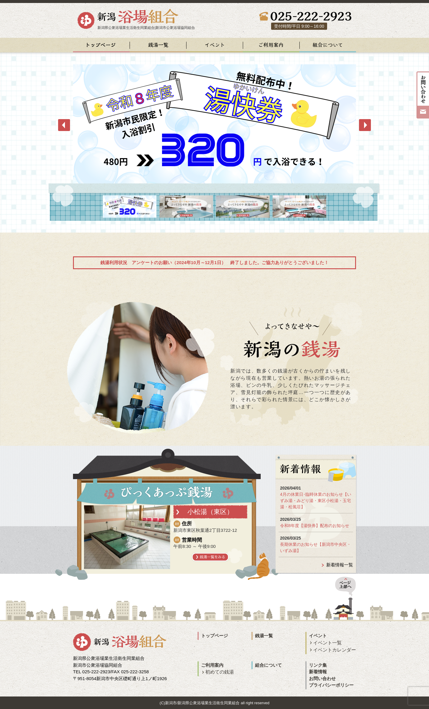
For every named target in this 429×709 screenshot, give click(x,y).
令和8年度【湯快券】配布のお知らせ (314, 525)
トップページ (214, 635)
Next (365, 125)
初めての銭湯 (219, 671)
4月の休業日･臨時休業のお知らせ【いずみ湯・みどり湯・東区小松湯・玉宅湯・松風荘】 (315, 500)
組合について (268, 665)
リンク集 (318, 665)
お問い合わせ (322, 678)
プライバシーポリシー (331, 685)
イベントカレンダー (334, 649)
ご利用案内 (212, 665)
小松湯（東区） (210, 511)
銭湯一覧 (264, 635)
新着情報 (318, 671)
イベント (318, 635)
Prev (64, 125)
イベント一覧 (327, 642)
